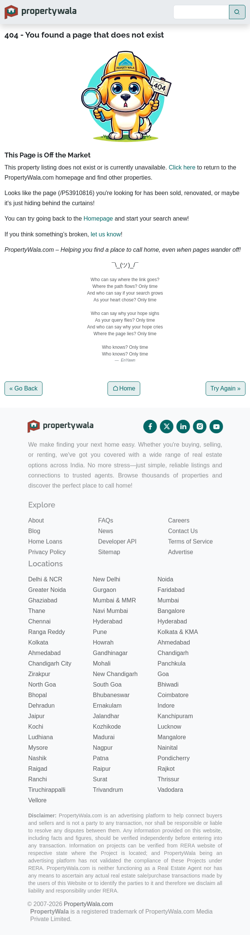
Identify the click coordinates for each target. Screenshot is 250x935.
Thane (36, 611)
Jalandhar (106, 716)
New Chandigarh (115, 674)
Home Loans (45, 557)
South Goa (107, 684)
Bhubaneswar (111, 695)
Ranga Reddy (46, 632)
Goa (163, 674)
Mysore (38, 747)
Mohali (102, 663)
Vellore (37, 800)
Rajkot (166, 769)
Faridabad (171, 590)
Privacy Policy (47, 567)
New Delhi (106, 579)
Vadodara (170, 790)
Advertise (180, 567)
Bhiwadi (168, 684)
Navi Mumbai (110, 611)
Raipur (102, 769)
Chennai (39, 621)
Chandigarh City (49, 663)
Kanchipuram (175, 716)
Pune (100, 632)
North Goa (42, 684)
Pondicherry (173, 758)
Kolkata (38, 642)
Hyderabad (107, 621)
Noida (165, 579)
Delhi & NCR (45, 579)
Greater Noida (47, 590)
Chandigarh (173, 653)
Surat (100, 779)
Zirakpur (39, 674)
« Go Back (23, 388)
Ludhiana (40, 737)
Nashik (37, 758)
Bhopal (37, 695)
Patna (101, 758)
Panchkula (172, 663)
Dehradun (41, 705)
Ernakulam (107, 705)
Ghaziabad (42, 600)
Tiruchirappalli (46, 790)
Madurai (104, 737)
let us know (106, 234)
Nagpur (102, 747)
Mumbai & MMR (114, 600)
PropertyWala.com (78, 904)
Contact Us (183, 546)
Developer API (117, 557)
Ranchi (37, 779)
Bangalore (171, 611)
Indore (166, 705)
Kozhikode (107, 726)
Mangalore (172, 737)
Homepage (98, 218)
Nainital (167, 747)
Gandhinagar (110, 653)
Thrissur (168, 779)
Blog (34, 546)
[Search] (201, 12)
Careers (178, 536)
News (105, 546)
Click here (182, 167)
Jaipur (36, 716)
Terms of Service (190, 557)
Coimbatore (173, 695)
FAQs (105, 536)
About (36, 536)
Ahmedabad (174, 642)
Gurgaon (104, 590)
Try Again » (226, 388)
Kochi (35, 726)
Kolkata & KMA (178, 632)
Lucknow (169, 726)
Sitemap (109, 567)
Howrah (103, 642)
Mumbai (168, 600)
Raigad (37, 769)
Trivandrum (108, 790)
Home (123, 388)
